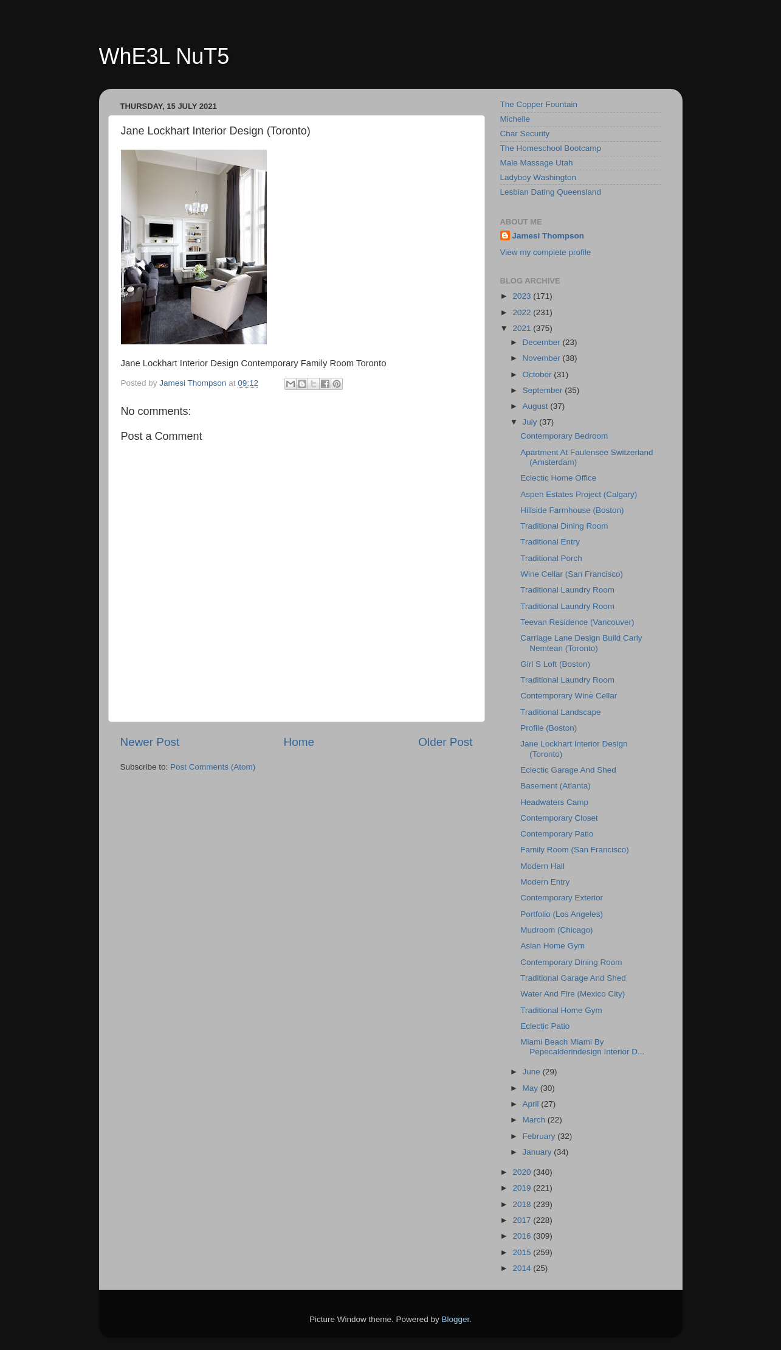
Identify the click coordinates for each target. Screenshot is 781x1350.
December (543, 342)
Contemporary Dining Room (571, 962)
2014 (522, 1268)
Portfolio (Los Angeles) (561, 914)
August (537, 406)
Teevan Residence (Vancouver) (577, 622)
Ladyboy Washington (538, 177)
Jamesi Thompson (548, 235)
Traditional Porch (551, 558)
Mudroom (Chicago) (556, 929)
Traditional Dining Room (564, 526)
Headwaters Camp (554, 802)
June (533, 1071)
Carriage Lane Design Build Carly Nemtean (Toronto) (581, 642)
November (543, 358)
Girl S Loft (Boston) (555, 664)
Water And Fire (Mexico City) (572, 993)
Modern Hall (542, 866)
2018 (522, 1204)
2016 (522, 1235)
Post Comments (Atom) (212, 766)
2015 (522, 1252)
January (538, 1152)
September (544, 390)
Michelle (515, 119)
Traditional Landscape (560, 712)
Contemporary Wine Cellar (568, 695)
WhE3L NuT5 (164, 56)
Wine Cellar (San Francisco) (571, 574)
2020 (522, 1172)
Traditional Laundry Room (567, 589)
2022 (522, 312)
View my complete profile (545, 252)
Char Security (525, 133)
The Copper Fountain (539, 104)
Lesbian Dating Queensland (551, 192)
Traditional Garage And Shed (573, 978)
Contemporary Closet (559, 818)
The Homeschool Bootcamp (551, 148)
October (538, 374)
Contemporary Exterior (561, 897)
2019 (522, 1187)
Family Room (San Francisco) (574, 849)
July (531, 421)
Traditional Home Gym (561, 1010)
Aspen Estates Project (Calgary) (578, 494)
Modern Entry (544, 881)
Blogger (456, 1319)
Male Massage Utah (536, 162)
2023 (522, 296)
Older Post (445, 742)
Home (299, 742)
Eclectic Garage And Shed (568, 769)
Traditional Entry (550, 541)
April (532, 1103)
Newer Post (150, 742)
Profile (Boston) (548, 727)
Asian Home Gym (552, 945)
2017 (522, 1220)
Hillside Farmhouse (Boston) (572, 510)
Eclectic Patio (544, 1026)
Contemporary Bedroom (564, 435)
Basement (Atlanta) (555, 785)
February (540, 1136)
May (531, 1088)
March (535, 1119)
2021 (522, 328)
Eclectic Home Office (558, 477)
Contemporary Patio (556, 833)
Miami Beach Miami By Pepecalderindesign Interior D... (582, 1046)
